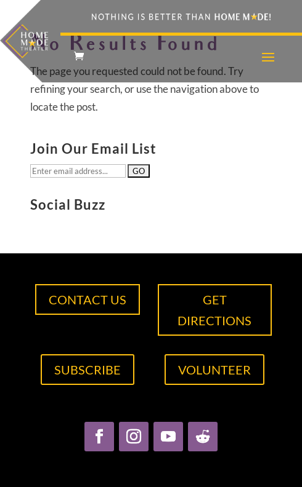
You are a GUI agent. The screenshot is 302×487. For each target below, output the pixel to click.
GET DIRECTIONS (214, 310)
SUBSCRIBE (87, 369)
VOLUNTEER (214, 369)
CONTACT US (87, 299)
